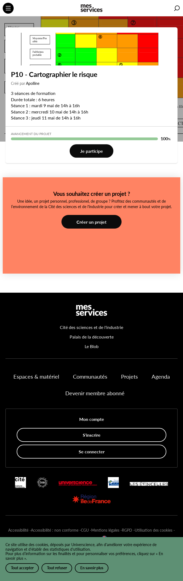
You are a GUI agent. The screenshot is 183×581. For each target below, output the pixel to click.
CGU (85, 530)
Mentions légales (105, 530)
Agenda (161, 376)
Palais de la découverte (92, 336)
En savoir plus (91, 567)
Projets (129, 376)
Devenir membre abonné (95, 393)
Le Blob (92, 346)
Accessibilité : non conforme (54, 530)
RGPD (127, 530)
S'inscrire (92, 435)
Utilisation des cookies (153, 530)
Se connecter (92, 451)
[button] (176, 8)
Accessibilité (18, 530)
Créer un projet (91, 221)
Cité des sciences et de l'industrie (91, 327)
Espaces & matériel (36, 376)
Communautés (90, 376)
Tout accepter (22, 567)
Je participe (91, 151)
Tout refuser (57, 567)
